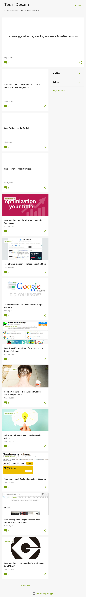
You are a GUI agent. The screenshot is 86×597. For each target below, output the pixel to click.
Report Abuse (58, 90)
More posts (25, 585)
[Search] (74, 5)
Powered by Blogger (43, 594)
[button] (80, 62)
